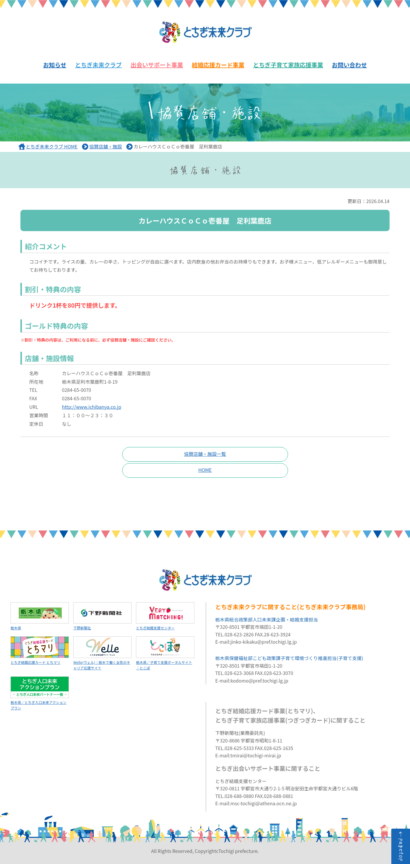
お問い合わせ (349, 64)
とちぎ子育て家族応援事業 (288, 64)
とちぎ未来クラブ (98, 64)
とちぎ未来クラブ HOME (52, 146)
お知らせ (55, 64)
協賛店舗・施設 (105, 146)
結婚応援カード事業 (218, 64)
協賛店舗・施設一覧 (205, 453)
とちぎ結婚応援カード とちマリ (40, 650)
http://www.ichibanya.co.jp (91, 406)
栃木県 (40, 616)
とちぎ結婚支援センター (165, 616)
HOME (205, 469)
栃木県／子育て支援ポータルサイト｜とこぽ (165, 653)
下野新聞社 (102, 616)
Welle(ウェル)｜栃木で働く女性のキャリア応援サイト (102, 653)
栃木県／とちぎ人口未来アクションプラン (40, 693)
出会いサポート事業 (156, 64)
